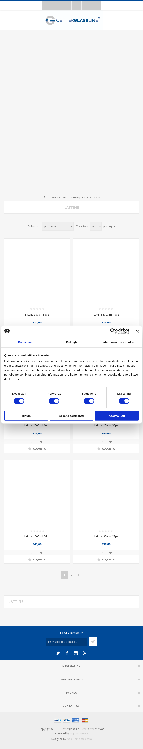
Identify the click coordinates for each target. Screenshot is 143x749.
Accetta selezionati (71, 415)
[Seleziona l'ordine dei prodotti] (58, 226)
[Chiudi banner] (137, 331)
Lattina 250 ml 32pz (106, 425)
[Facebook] (67, 653)
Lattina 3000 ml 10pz (106, 314)
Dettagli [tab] (71, 341)
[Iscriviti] (66, 642)
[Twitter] (58, 653)
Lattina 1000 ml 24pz (37, 536)
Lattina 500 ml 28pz (106, 536)
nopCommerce (79, 733)
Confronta (32, 441)
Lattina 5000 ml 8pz (37, 314)
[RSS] (85, 653)
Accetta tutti (117, 415)
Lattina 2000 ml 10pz (37, 425)
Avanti (79, 575)
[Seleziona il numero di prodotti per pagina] (96, 226)
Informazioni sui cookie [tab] (118, 341)
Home (44, 197)
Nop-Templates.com (79, 739)
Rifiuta (26, 415)
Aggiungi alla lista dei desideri (41, 441)
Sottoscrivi (93, 641)
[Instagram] (76, 653)
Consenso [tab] (25, 341)
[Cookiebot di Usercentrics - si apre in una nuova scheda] (113, 331)
